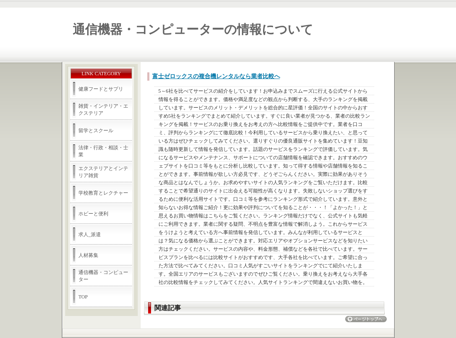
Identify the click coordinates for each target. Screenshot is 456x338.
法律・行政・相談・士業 (103, 151)
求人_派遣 (89, 234)
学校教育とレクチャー (103, 193)
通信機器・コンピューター (103, 275)
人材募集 (88, 255)
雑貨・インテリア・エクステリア (103, 109)
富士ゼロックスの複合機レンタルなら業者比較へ (216, 76)
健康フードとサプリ (100, 89)
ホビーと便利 (93, 214)
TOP (83, 297)
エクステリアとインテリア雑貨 (103, 171)
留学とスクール (95, 130)
